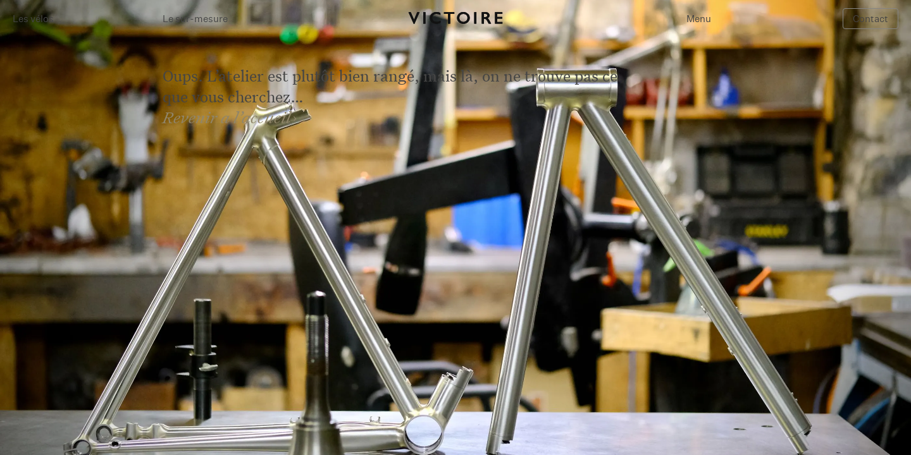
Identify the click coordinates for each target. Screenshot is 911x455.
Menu (698, 19)
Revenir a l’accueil (227, 117)
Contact (870, 19)
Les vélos (33, 19)
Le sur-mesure (195, 19)
